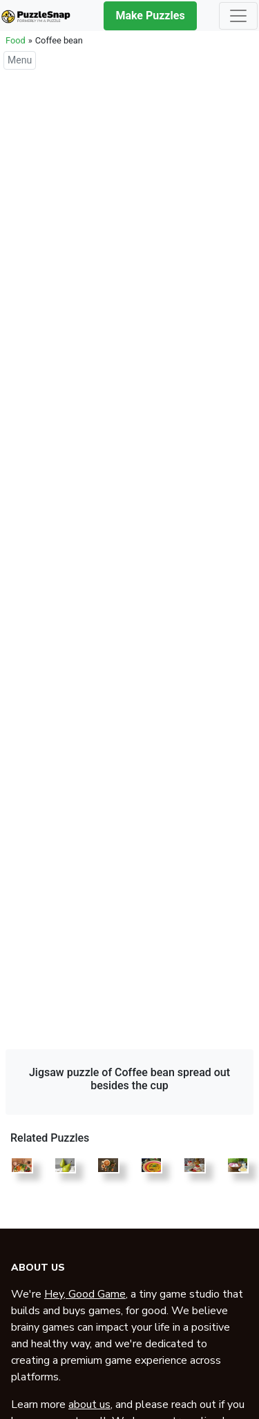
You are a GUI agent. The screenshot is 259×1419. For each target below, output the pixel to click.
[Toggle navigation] (238, 16)
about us (89, 1404)
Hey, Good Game (85, 1294)
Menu (20, 60)
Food (16, 40)
